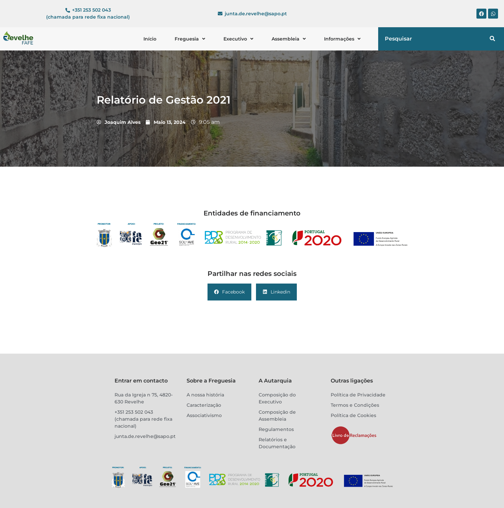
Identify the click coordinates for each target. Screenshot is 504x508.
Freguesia (190, 39)
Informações (342, 39)
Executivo (238, 39)
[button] (190, 39)
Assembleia (289, 39)
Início (149, 39)
